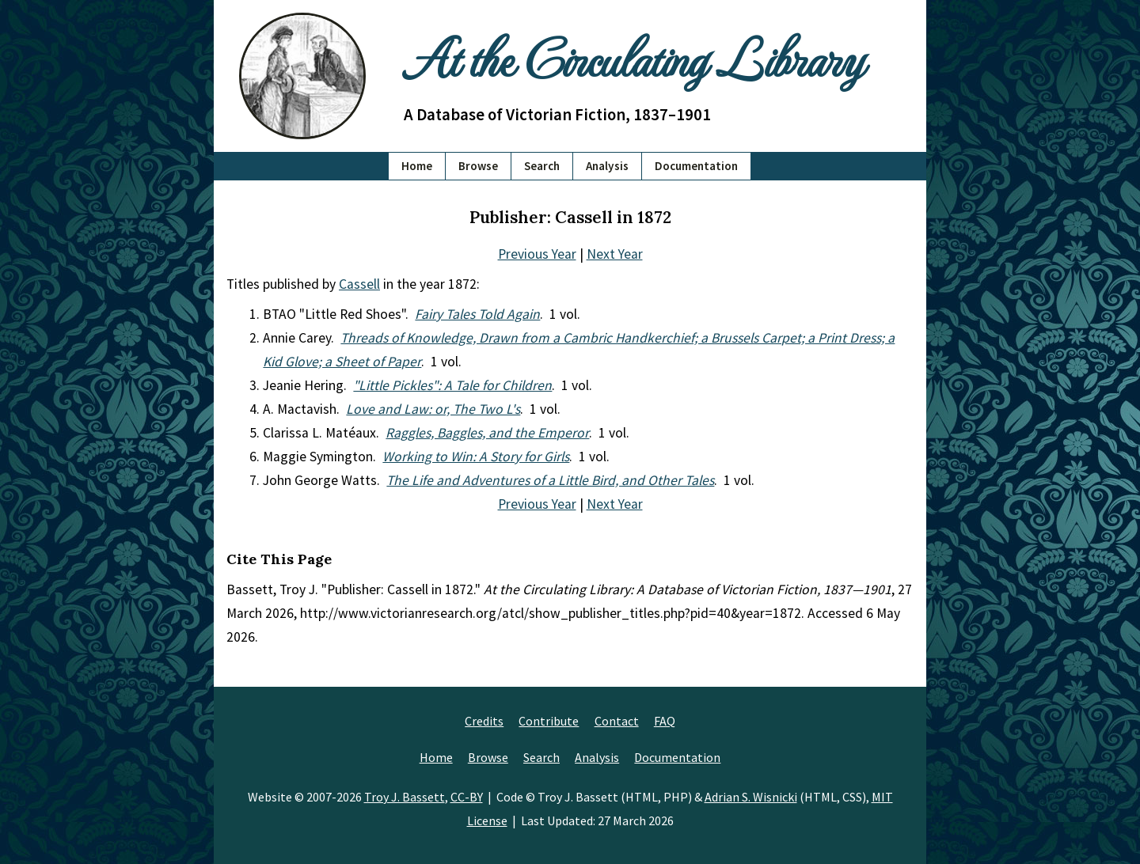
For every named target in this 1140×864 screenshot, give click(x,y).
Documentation (696, 165)
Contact (617, 721)
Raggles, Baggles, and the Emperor (487, 432)
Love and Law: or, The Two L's (433, 409)
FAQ (664, 721)
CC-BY (466, 797)
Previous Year (537, 254)
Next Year (615, 254)
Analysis (607, 165)
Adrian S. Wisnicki (751, 797)
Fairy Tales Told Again (477, 314)
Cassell (359, 284)
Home (416, 165)
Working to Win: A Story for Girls (475, 456)
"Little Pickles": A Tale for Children (452, 385)
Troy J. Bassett (404, 797)
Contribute (549, 721)
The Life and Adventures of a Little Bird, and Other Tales (550, 480)
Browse (478, 165)
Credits (484, 721)
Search (542, 165)
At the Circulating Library (633, 56)
